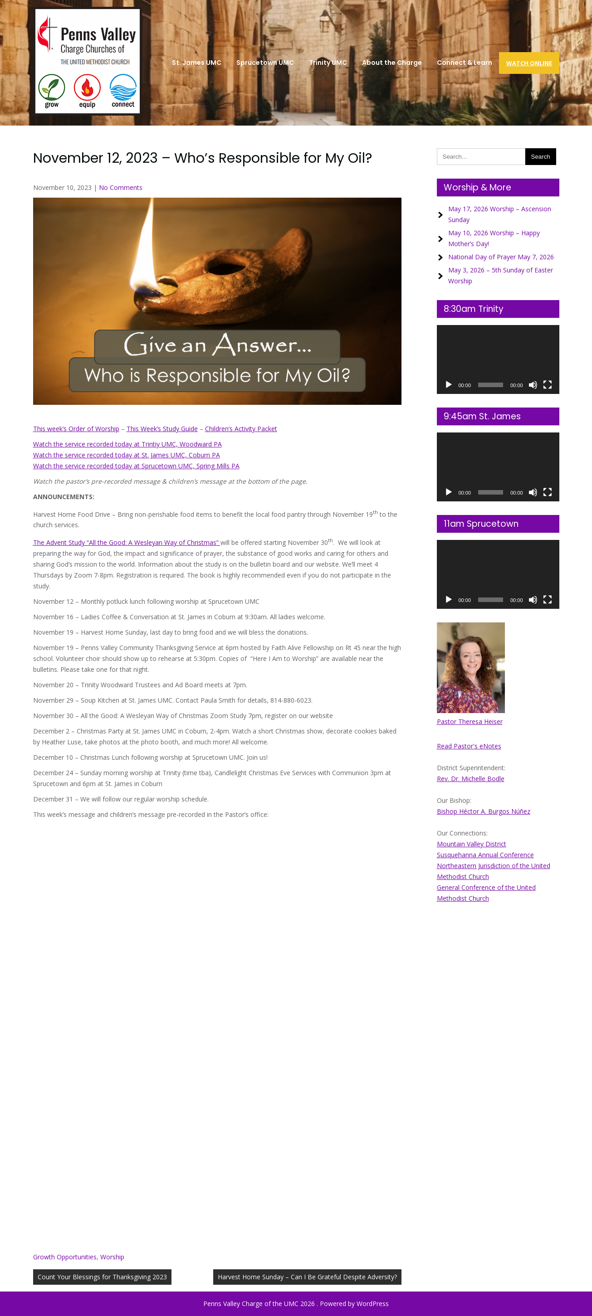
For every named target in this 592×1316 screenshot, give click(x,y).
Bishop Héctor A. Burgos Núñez (483, 811)
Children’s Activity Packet (241, 428)
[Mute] (533, 384)
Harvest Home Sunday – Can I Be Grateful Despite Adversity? (307, 1276)
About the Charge (392, 62)
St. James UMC (196, 62)
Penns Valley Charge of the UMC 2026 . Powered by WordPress (296, 1303)
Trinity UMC (328, 62)
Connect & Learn (464, 62)
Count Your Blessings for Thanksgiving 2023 (102, 1276)
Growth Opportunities (65, 1257)
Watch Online (529, 63)
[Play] (448, 384)
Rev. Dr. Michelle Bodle (470, 778)
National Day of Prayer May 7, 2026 (501, 257)
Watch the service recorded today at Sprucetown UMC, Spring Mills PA (136, 465)
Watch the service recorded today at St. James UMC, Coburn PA (126, 455)
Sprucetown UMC (265, 62)
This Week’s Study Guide (162, 428)
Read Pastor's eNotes (469, 746)
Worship (112, 1257)
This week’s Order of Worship (76, 428)
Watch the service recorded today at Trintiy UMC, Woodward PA (127, 444)
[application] (498, 359)
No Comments (120, 187)
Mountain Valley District (471, 844)
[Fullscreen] (547, 384)
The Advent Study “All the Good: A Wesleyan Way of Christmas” (126, 542)
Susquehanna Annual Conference (485, 854)
